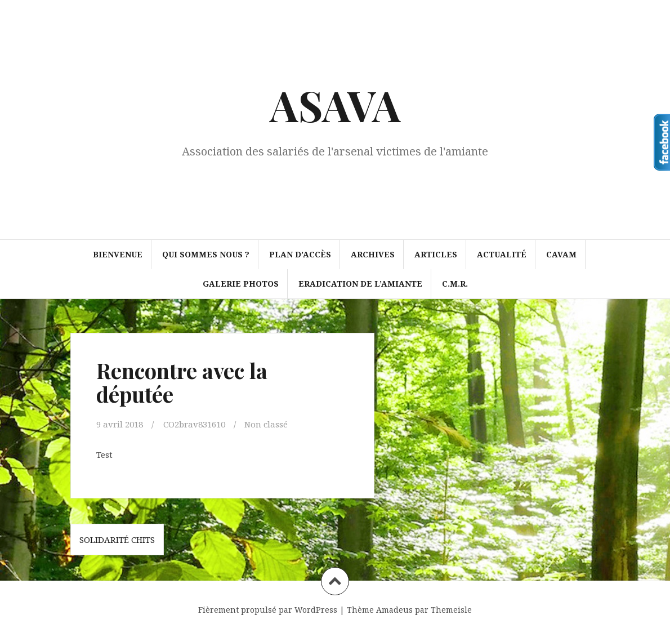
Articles (435, 254)
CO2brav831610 (194, 424)
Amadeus (394, 609)
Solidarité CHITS (117, 539)
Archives (373, 254)
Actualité (501, 254)
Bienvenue (117, 254)
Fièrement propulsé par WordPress (267, 609)
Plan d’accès (300, 254)
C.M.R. (455, 283)
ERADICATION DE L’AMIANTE (360, 283)
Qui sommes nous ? (205, 254)
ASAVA (335, 105)
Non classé (266, 424)
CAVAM (561, 254)
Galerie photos (241, 283)
